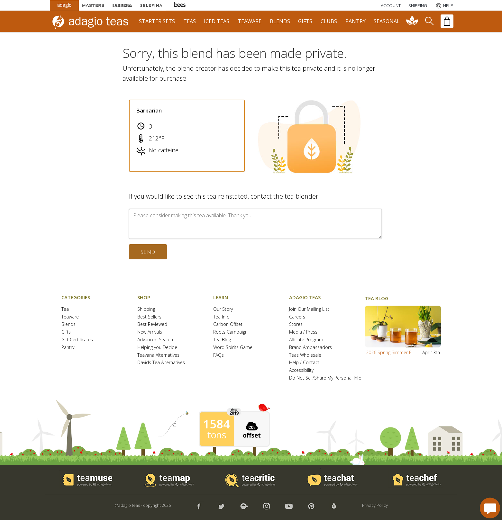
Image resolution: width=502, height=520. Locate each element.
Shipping (146, 309)
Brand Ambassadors (310, 347)
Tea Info (221, 317)
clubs (329, 21)
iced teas (216, 21)
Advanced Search (155, 340)
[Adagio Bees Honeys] (180, 5)
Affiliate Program (306, 340)
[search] (429, 21)
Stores (296, 324)
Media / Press (303, 332)
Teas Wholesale (305, 355)
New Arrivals (149, 332)
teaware (249, 21)
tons (216, 435)
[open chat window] (490, 508)
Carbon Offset (227, 324)
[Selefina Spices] (151, 5)
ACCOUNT (391, 5)
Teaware (70, 317)
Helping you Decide (157, 347)
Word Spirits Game (232, 347)
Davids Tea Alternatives (161, 362)
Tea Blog (222, 340)
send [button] (148, 252)
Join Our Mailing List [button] (309, 309)
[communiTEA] (412, 21)
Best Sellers (149, 317)
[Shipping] (418, 5)
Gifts (66, 332)
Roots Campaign (230, 332)
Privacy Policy (375, 505)
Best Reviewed (152, 324)
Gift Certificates (77, 340)
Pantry (67, 347)
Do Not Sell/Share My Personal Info (325, 378)
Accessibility (301, 370)
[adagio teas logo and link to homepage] (93, 21)
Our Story (223, 309)
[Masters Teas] (93, 5)
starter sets (157, 21)
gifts (305, 21)
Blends (68, 324)
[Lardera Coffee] (122, 5)
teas (189, 21)
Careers (297, 317)
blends (280, 21)
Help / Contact (304, 362)
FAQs (218, 355)
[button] (403, 326)
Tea (65, 309)
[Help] (444, 5)
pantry (355, 21)
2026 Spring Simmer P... (390, 352)
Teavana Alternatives (158, 355)
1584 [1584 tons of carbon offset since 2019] (216, 424)
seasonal (387, 21)
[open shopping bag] (447, 21)
